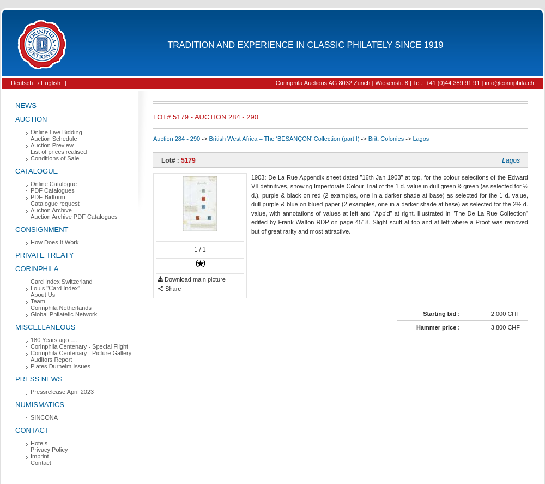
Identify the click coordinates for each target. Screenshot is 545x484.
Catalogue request (55, 203)
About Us (43, 294)
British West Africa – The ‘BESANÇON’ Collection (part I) (284, 138)
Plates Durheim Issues (60, 366)
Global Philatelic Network (64, 314)
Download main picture (192, 279)
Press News (39, 379)
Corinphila (36, 269)
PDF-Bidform (48, 197)
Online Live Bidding (56, 132)
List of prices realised (59, 151)
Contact (32, 430)
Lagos (421, 138)
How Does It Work (54, 242)
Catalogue (36, 171)
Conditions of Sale (55, 158)
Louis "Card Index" (55, 288)
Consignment (42, 229)
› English (48, 83)
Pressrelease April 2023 (62, 392)
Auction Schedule (54, 138)
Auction (31, 119)
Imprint (40, 456)
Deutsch (22, 83)
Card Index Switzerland (62, 281)
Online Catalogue (54, 184)
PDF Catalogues (53, 190)
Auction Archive (51, 210)
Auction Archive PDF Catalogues (74, 216)
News (26, 105)
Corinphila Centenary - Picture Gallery (81, 353)
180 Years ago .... (54, 340)
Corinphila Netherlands (61, 307)
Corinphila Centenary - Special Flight (79, 346)
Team (38, 301)
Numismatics (39, 405)
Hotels (39, 443)
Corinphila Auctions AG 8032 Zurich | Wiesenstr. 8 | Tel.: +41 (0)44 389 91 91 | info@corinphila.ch (405, 83)
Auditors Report (51, 359)
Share (169, 288)
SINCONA (44, 417)
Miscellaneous (45, 327)
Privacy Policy (49, 449)
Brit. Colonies (386, 138)
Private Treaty (44, 255)
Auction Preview (52, 145)
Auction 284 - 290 (176, 138)
